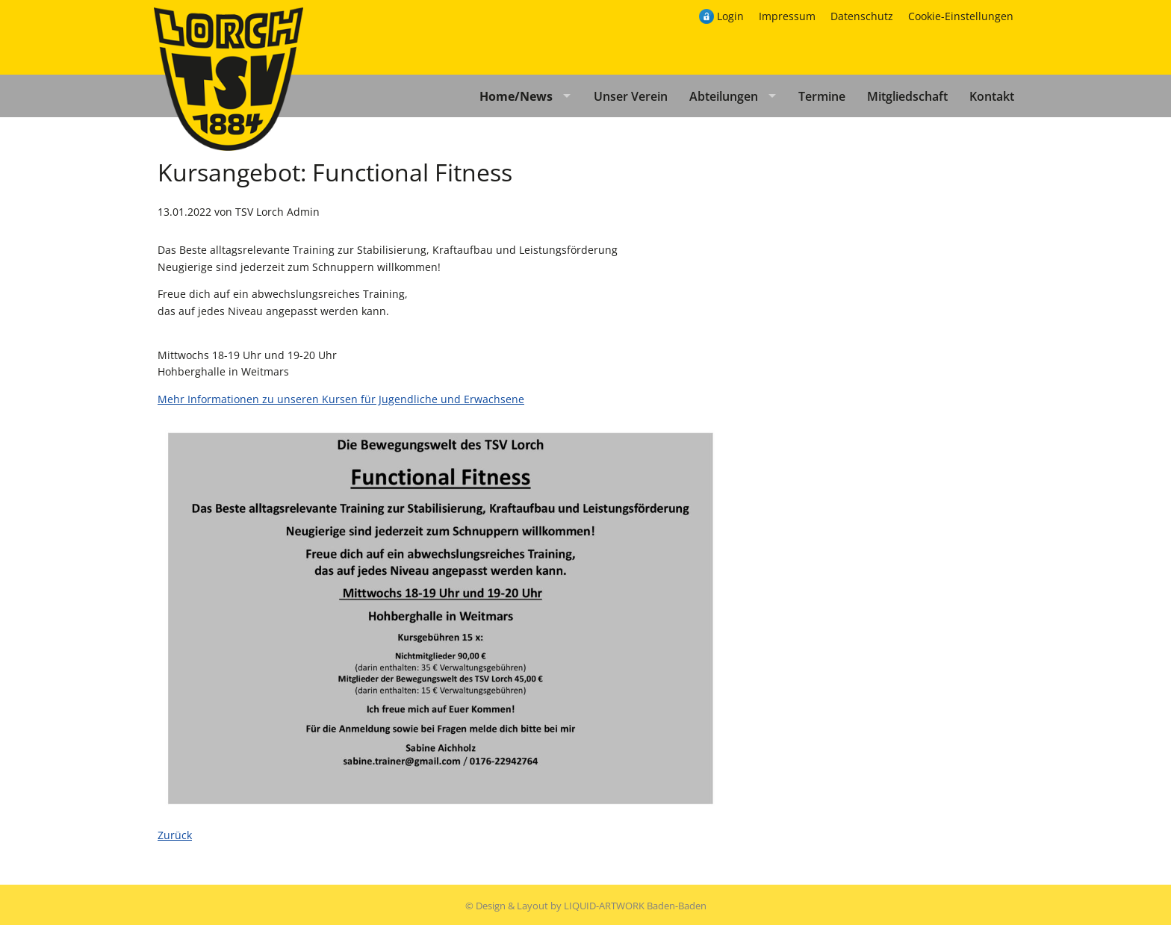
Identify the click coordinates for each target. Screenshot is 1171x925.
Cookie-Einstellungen (960, 16)
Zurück (175, 835)
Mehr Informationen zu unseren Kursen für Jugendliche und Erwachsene (341, 399)
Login (730, 16)
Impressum (787, 16)
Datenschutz (861, 16)
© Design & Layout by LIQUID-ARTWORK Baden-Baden (585, 905)
